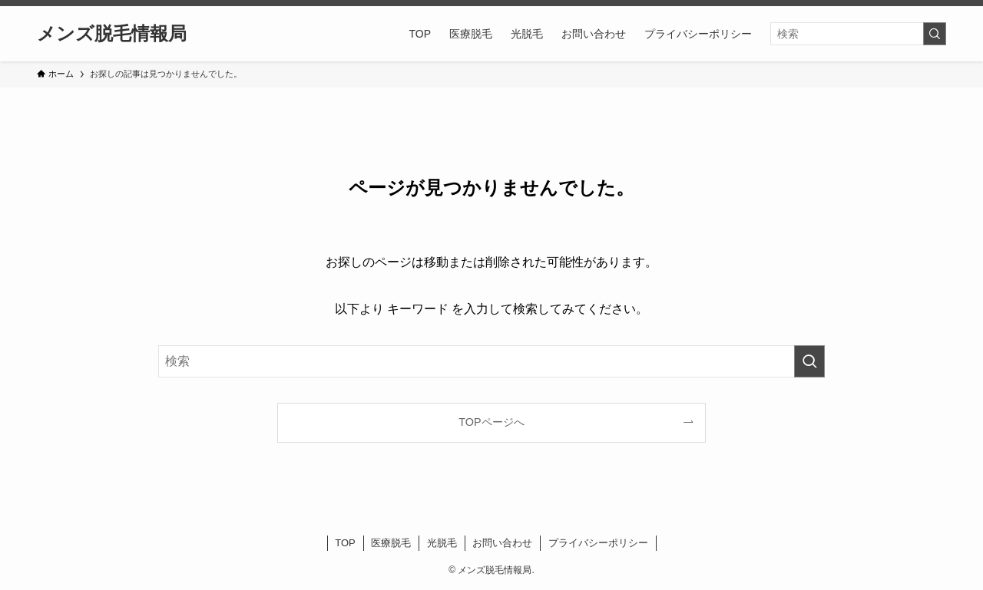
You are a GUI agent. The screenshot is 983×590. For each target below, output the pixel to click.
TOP (345, 543)
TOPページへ (491, 422)
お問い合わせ (502, 543)
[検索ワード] (858, 33)
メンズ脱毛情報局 (112, 34)
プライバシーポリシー (598, 543)
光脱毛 (442, 543)
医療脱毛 (391, 543)
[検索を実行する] (934, 33)
